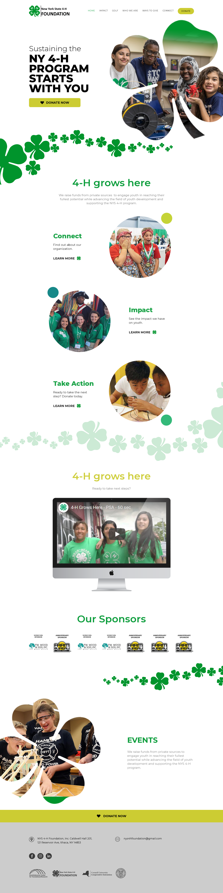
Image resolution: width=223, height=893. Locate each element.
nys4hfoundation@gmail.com (143, 838)
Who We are (130, 10)
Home (91, 10)
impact (103, 10)
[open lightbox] (112, 548)
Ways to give (150, 10)
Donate (185, 11)
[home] (49, 11)
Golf (115, 10)
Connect (168, 10)
